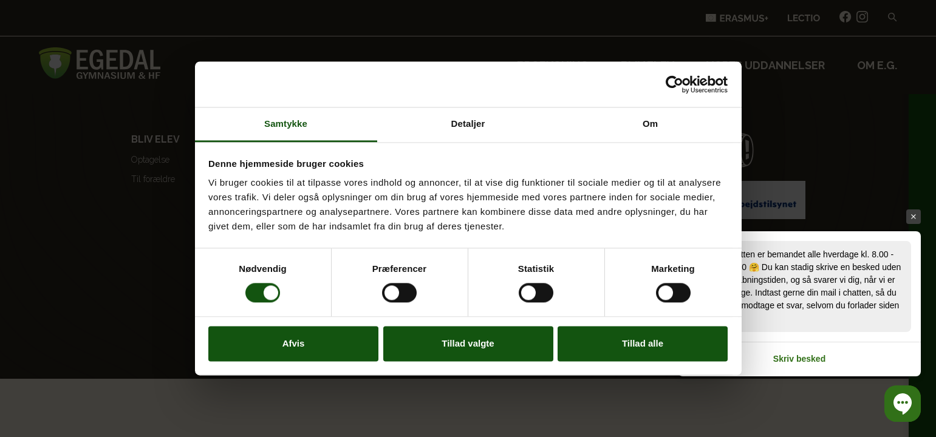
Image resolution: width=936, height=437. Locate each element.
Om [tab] (650, 123)
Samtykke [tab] (285, 123)
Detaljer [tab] (468, 123)
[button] (902, 403)
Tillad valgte (468, 343)
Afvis (293, 343)
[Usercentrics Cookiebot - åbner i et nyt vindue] (674, 84)
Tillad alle (642, 343)
